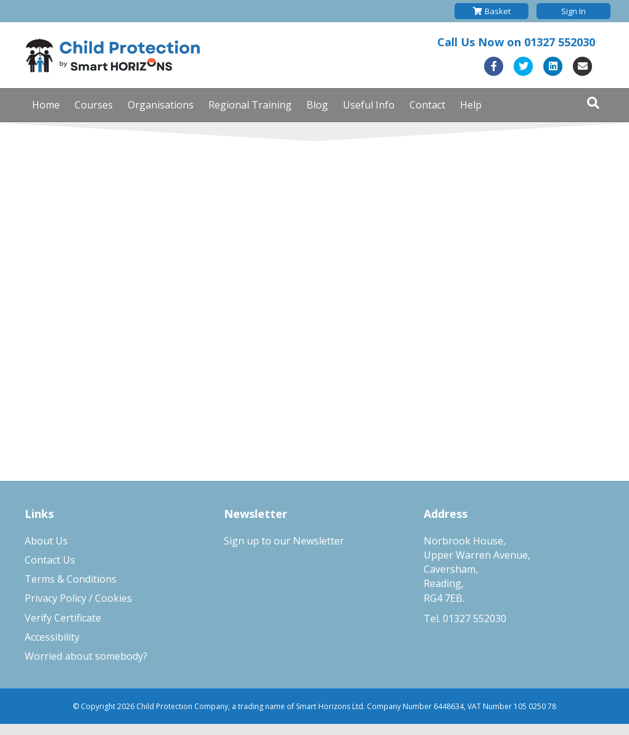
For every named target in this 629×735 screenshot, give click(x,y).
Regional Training (250, 105)
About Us (46, 541)
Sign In (573, 11)
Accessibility (52, 637)
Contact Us (50, 560)
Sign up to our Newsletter (284, 541)
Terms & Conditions (71, 579)
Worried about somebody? (86, 656)
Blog (317, 105)
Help (471, 105)
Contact (427, 105)
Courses (94, 105)
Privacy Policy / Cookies (78, 598)
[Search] (593, 103)
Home (46, 105)
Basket (492, 11)
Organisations (161, 105)
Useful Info (369, 105)
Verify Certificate (63, 618)
